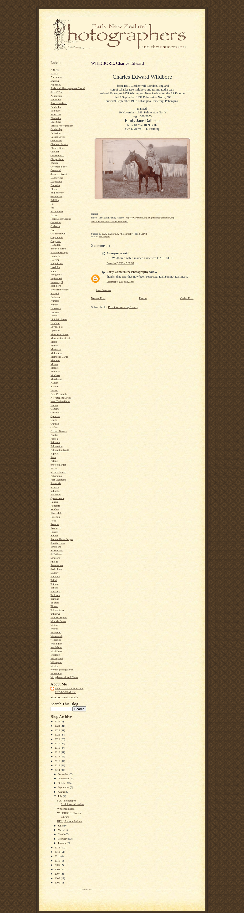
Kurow (54, 304)
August (62, 791)
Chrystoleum (57, 159)
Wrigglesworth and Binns (64, 677)
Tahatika (55, 576)
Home (143, 298)
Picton (54, 468)
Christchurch (57, 155)
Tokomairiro (57, 610)
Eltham (54, 189)
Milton (54, 364)
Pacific (54, 434)
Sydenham (56, 569)
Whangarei (56, 662)
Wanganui (56, 632)
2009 (58, 864)
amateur (55, 80)
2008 (58, 869)
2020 (58, 743)
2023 (58, 730)
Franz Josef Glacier (61, 218)
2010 (58, 860)
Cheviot (55, 151)
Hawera (55, 259)
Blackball (56, 114)
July (60, 796)
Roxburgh (56, 528)
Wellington (56, 643)
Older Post (186, 298)
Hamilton (56, 244)
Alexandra (56, 77)
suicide (54, 561)
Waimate (55, 625)
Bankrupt (56, 110)
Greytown (56, 241)
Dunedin (55, 185)
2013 (58, 847)
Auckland (56, 99)
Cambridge (56, 129)
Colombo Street (59, 166)
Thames (55, 602)
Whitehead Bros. (66, 808)
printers (55, 487)
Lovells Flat (57, 326)
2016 (58, 761)
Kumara (55, 300)
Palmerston (56, 446)
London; (55, 323)
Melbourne (56, 352)
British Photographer (62, 125)
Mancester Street (59, 334)
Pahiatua (55, 442)
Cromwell (56, 170)
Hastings (55, 255)
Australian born (59, 103)
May (60, 829)
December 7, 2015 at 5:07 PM (120, 263)
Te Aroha (55, 595)
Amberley (56, 84)
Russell (54, 531)
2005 (58, 878)
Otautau (55, 423)
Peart (53, 457)
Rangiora (55, 505)
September (64, 787)
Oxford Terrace (59, 431)
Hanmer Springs (59, 252)
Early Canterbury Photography (69, 690)
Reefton (55, 509)
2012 (58, 851)
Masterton (56, 349)
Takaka (54, 587)
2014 (58, 769)
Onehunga (56, 412)
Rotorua (55, 524)
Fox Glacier (57, 211)
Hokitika (55, 267)
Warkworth (56, 636)
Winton (54, 665)
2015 (58, 765)
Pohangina (56, 475)
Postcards (56, 483)
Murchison (56, 378)
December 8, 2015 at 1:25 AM (120, 281)
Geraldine (56, 222)
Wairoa (54, 628)
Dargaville (56, 181)
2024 (58, 725)
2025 (58, 721)
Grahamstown (58, 233)
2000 (58, 882)
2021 (58, 739)
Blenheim (56, 118)
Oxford (54, 427)
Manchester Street (60, 337)
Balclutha (56, 107)
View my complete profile (64, 696)
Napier (54, 382)
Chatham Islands (59, 144)
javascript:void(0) (60, 289)
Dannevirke (57, 177)
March (62, 834)
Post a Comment (103, 290)
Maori (54, 341)
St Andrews (57, 550)
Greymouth (57, 237)
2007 (58, 873)
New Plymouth (58, 393)
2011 (58, 856)
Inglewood (56, 278)
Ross (53, 520)
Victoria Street (58, 621)
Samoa (54, 535)
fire (52, 207)
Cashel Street (58, 136)
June (60, 825)
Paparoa (55, 453)
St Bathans (56, 554)
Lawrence (56, 308)
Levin (54, 315)
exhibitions (56, 196)
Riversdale (56, 513)
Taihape (55, 584)
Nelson (54, 390)
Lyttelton (55, 330)
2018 (58, 752)
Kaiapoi (55, 293)
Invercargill (57, 282)
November (64, 778)
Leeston (55, 311)
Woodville (56, 673)
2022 (58, 734)
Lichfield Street (59, 319)
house (54, 270)
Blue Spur (56, 121)
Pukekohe (56, 494)
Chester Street (58, 148)
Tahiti (54, 580)
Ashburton (56, 95)
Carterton (56, 133)
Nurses (54, 405)
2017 (58, 756)
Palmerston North (60, 449)
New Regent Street (61, 397)
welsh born (56, 647)
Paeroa (54, 438)
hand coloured (58, 248)
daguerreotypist (59, 173)
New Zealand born (60, 401)
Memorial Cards (59, 356)
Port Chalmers (58, 479)
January (62, 843)
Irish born (56, 285)
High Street (57, 263)
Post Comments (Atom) (123, 307)
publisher (56, 490)
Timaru (54, 606)
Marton (54, 345)
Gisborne (55, 226)
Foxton (54, 214)
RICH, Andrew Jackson (69, 821)
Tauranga (55, 591)
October (62, 782)
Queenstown (57, 498)
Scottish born (58, 543)
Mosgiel (55, 367)
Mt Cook (55, 375)
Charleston (56, 140)
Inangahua (56, 274)
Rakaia (54, 501)
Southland (56, 546)
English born (57, 192)
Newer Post (98, 298)
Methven (55, 360)
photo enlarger (58, 464)
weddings (56, 639)
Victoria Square (59, 617)
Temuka (55, 598)
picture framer (58, 472)
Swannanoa (57, 565)
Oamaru (55, 408)
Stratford (55, 557)
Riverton (55, 516)
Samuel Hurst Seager (62, 539)
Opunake (55, 416)
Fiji (52, 203)
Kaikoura (56, 296)
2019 (58, 747)
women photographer (62, 669)
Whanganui (57, 658)
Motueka (55, 371)
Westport (55, 654)
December (64, 774)
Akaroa (54, 73)
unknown (56, 613)
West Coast (56, 650)
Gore (53, 229)
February (63, 838)
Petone (54, 460)
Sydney (55, 572)
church (54, 162)
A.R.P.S (55, 69)
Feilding (55, 200)
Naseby (55, 386)
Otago (54, 419)
